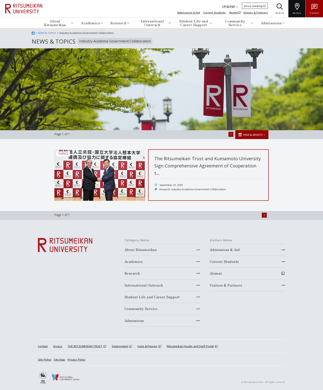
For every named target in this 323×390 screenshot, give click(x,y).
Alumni (233, 12)
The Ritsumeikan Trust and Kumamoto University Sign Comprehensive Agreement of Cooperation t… (207, 165)
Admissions (271, 22)
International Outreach (152, 22)
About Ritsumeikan (55, 22)
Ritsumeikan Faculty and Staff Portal (190, 346)
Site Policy (44, 359)
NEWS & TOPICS (47, 33)
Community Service (235, 22)
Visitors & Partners (255, 12)
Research (118, 22)
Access (57, 346)
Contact (43, 346)
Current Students (214, 12)
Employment (120, 346)
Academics (90, 22)
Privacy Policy (76, 359)
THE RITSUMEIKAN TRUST (85, 346)
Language (228, 6)
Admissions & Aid (188, 12)
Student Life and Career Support (193, 22)
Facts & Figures (147, 346)
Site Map (59, 359)
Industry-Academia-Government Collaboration (198, 189)
